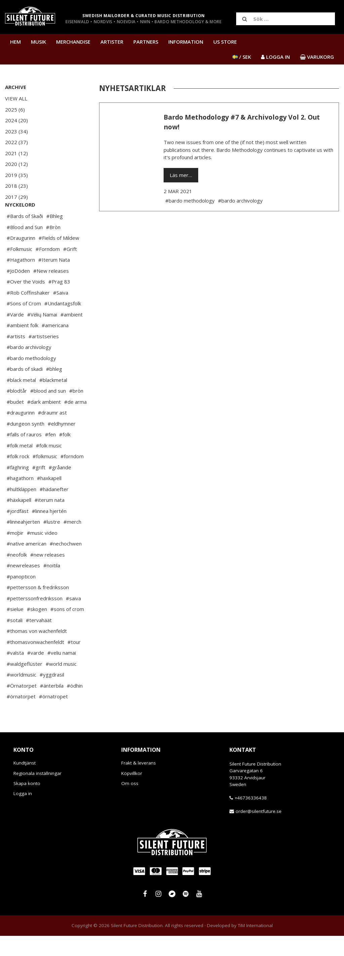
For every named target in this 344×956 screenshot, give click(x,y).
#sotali (15, 640)
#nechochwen (66, 563)
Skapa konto (26, 803)
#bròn (76, 410)
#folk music (49, 465)
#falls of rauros (24, 454)
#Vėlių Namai (42, 334)
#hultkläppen (21, 509)
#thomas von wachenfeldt (37, 651)
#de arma (75, 422)
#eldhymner (62, 443)
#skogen (37, 629)
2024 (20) (16, 120)
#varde (35, 672)
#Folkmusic (19, 269)
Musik (38, 41)
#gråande (60, 487)
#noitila (51, 585)
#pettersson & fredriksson (38, 607)
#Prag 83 (59, 301)
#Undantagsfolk (62, 323)
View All (16, 98)
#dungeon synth (25, 443)
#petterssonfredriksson (34, 618)
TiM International (255, 946)
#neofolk (17, 574)
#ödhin (75, 705)
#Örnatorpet (22, 705)
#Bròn (53, 247)
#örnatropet (53, 716)
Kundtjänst (24, 783)
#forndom (72, 476)
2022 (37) (16, 142)
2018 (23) (16, 185)
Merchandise (73, 41)
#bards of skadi (25, 389)
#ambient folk (22, 345)
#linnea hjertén (49, 531)
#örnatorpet (21, 716)
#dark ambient (44, 422)
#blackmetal (53, 400)
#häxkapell (19, 520)
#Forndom (48, 269)
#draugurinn (21, 432)
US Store (225, 41)
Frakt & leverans (138, 783)
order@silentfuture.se (258, 831)
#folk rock (18, 476)
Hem (15, 41)
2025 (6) (15, 109)
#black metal (21, 400)
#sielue (15, 629)
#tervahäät (39, 640)
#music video (42, 553)
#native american (26, 563)
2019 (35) (16, 175)
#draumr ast (52, 432)
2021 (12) (16, 153)
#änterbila (51, 705)
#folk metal (20, 465)
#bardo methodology (31, 378)
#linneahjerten (23, 541)
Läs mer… (181, 175)
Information (185, 41)
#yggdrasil (52, 694)
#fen (50, 454)
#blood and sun (48, 410)
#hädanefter (54, 509)
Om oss (129, 803)
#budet (15, 422)
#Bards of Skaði (25, 236)
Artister (111, 41)
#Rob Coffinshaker (28, 312)
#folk (65, 454)
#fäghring (18, 487)
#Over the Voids (26, 301)
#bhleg (54, 389)
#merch (72, 541)
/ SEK (241, 56)
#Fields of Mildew (59, 258)
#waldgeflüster (24, 684)
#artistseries (44, 356)
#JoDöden (18, 291)
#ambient (71, 334)
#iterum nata (49, 520)
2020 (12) (16, 164)
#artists (16, 356)
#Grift (70, 269)
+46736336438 (250, 818)
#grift (38, 487)
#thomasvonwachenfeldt (35, 662)
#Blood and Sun (25, 247)
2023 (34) (16, 131)
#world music (61, 684)
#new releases (47, 574)
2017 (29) (16, 196)
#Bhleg (54, 236)
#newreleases (23, 585)
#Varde (15, 334)
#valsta (15, 672)
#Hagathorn (21, 279)
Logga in (22, 814)
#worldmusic (21, 694)
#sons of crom (67, 629)
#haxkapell (49, 498)
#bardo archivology (29, 367)
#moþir (15, 553)
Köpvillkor (131, 793)
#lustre (51, 541)
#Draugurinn (21, 258)
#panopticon (21, 596)
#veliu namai (61, 672)
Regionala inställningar (37, 793)
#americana (55, 345)
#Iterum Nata (54, 279)
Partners (145, 41)
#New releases (51, 291)
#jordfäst (18, 531)
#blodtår (17, 410)
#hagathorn (20, 498)
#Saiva (60, 312)
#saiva (73, 618)
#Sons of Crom (24, 323)
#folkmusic (45, 476)
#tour (74, 662)
